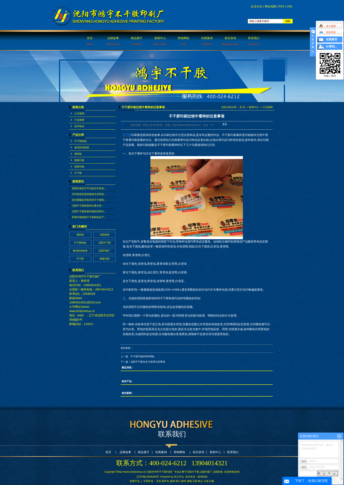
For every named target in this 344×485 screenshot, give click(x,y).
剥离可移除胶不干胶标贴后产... (89, 217)
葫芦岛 (165, 481)
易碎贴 (78, 153)
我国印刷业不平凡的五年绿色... (89, 188)
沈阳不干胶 (104, 242)
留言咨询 (230, 41)
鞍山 (200, 481)
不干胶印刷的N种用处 (142, 356)
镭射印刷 (79, 166)
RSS (281, 6)
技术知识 (79, 126)
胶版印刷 (79, 160)
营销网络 (183, 41)
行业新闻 (79, 119)
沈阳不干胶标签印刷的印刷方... (89, 211)
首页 (89, 41)
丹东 (158, 481)
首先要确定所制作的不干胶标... (89, 199)
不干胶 (78, 173)
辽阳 (194, 481)
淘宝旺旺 (327, 32)
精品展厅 (136, 41)
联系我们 (254, 41)
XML (290, 6)
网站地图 (270, 6)
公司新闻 (79, 113)
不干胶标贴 (80, 141)
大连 (206, 481)
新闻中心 (160, 41)
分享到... (331, 46)
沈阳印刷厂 (104, 250)
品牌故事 (113, 41)
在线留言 (331, 39)
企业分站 (256, 6)
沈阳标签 (105, 234)
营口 (177, 481)
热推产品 (135, 481)
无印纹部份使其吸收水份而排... (89, 194)
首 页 (242, 107)
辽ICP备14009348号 (147, 476)
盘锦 (172, 481)
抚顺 (189, 481)
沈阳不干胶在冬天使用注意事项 (147, 361)
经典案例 (207, 41)
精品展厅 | (145, 452)
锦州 (183, 481)
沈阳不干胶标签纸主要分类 (87, 205)
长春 (211, 481)
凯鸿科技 (203, 476)
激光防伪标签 (81, 147)
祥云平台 (179, 476)
